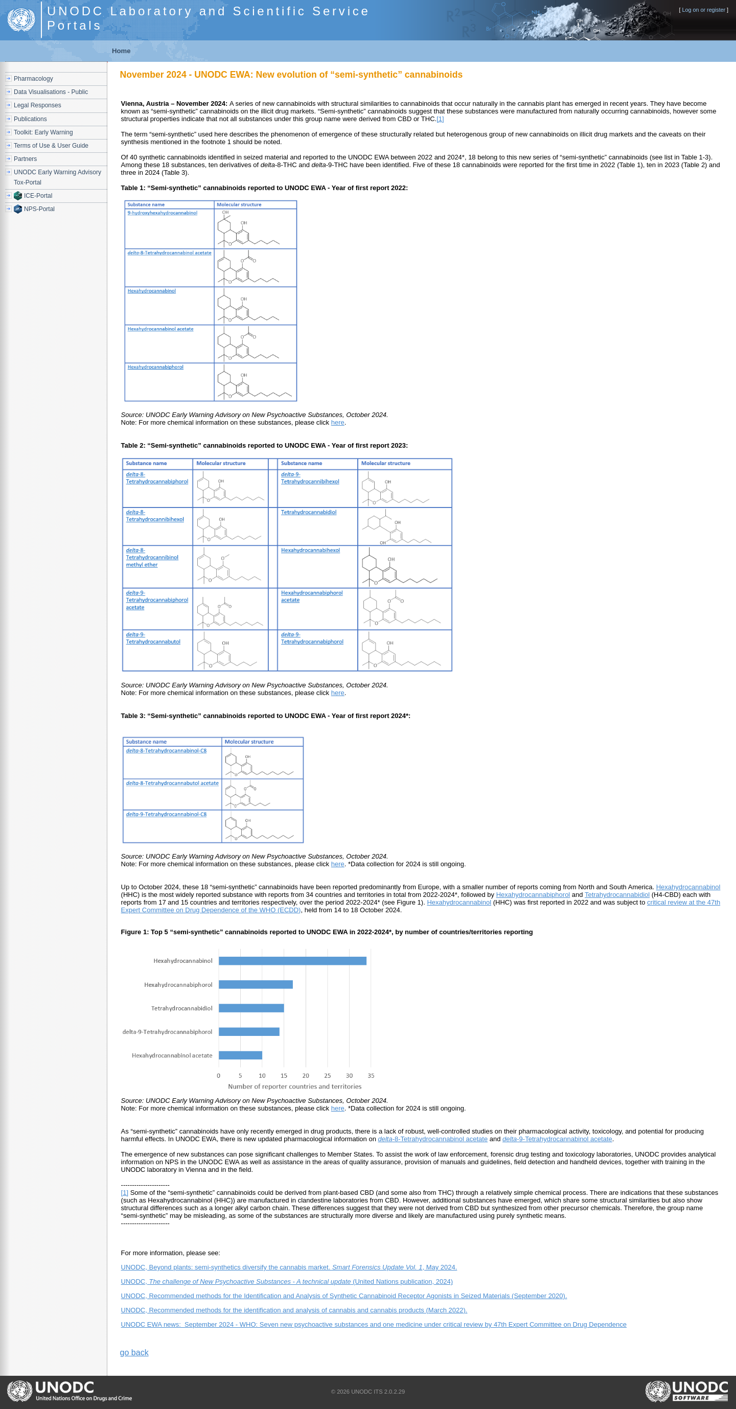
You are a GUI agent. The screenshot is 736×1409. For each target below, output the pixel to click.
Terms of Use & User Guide (51, 145)
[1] (440, 119)
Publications (30, 119)
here (337, 422)
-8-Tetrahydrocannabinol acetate (433, 1139)
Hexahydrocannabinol (688, 887)
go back (134, 1352)
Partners (25, 159)
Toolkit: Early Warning (43, 132)
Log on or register (703, 10)
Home (121, 51)
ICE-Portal (38, 195)
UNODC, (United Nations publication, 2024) (287, 1281)
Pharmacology (33, 78)
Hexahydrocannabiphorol (533, 894)
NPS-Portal (39, 209)
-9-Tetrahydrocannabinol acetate (557, 1139)
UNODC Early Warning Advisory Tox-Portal (57, 177)
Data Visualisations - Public (51, 92)
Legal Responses (37, 105)
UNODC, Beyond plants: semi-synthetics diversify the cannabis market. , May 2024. (289, 1267)
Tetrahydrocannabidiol (617, 894)
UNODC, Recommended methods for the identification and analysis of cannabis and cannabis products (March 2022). (294, 1310)
